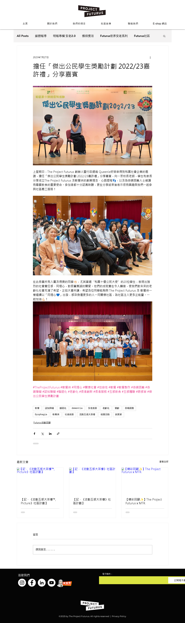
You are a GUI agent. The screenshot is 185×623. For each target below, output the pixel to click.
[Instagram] (22, 583)
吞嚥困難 (129, 408)
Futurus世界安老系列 (114, 36)
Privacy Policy (119, 616)
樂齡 (117, 408)
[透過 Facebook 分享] (34, 433)
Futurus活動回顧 (42, 422)
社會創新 (69, 414)
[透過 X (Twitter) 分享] (42, 433)
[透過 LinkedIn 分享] (50, 433)
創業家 (118, 414)
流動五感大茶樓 (87, 414)
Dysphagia (41, 414)
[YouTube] (51, 583)
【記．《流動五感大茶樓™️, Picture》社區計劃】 (38, 501)
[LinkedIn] (42, 583)
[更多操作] (150, 57)
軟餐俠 (56, 414)
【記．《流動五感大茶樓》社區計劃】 (92, 501)
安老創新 (92, 408)
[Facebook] (32, 583)
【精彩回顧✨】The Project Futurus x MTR (143, 501)
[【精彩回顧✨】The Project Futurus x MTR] (145, 481)
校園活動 (105, 414)
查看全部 (163, 461)
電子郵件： (107, 574)
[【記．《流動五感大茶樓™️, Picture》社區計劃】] (40, 481)
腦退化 (63, 408)
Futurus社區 (142, 36)
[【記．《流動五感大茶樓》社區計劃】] (92, 481)
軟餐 (37, 408)
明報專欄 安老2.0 (64, 36)
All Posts (23, 36)
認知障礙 (49, 408)
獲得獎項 (88, 36)
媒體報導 (41, 36)
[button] (52, 23)
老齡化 (106, 408)
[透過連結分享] (58, 433)
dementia (77, 408)
